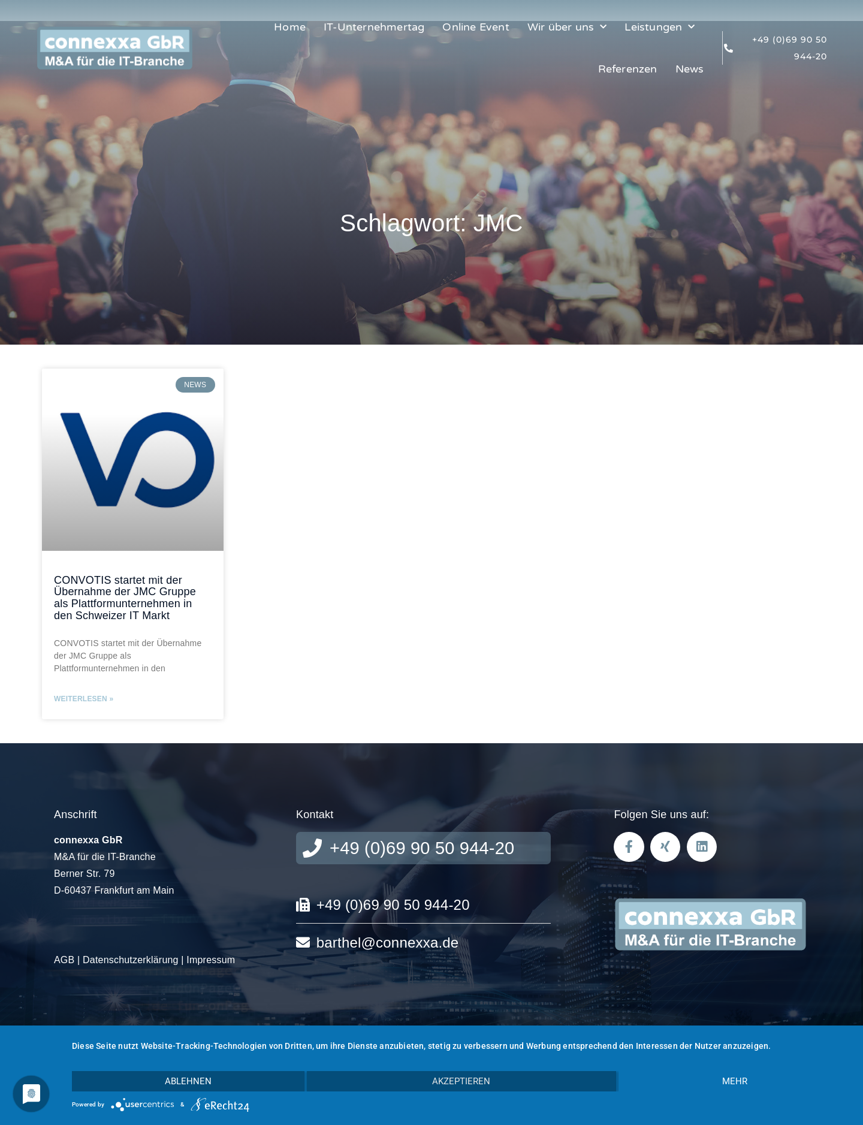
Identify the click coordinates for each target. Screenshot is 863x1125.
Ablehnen (188, 1081)
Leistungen (659, 27)
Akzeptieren (461, 1081)
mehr (734, 1081)
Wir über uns (567, 27)
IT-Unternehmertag (374, 27)
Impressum (210, 960)
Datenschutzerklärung (131, 960)
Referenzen (627, 69)
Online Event (475, 27)
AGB (64, 960)
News (689, 69)
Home (290, 27)
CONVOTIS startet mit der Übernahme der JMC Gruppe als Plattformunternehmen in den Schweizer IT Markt (125, 598)
